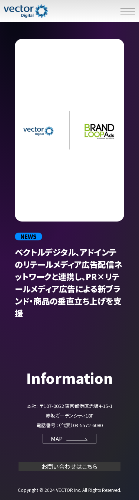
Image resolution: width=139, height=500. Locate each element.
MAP (70, 438)
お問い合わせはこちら (69, 466)
